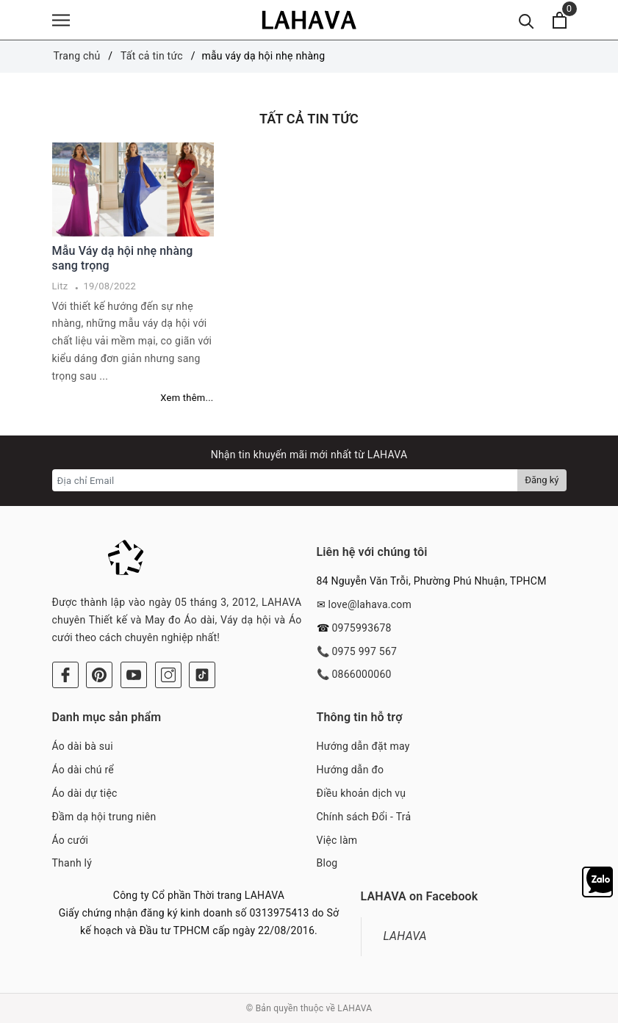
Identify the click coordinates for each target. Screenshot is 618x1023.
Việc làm (337, 840)
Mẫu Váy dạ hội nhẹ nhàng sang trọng (122, 258)
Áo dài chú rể (83, 770)
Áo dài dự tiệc (85, 793)
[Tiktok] (202, 675)
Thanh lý (72, 863)
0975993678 (361, 628)
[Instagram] (168, 675)
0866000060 (361, 674)
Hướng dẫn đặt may (363, 746)
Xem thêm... (186, 397)
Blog (327, 863)
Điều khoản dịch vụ (361, 793)
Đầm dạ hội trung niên (104, 817)
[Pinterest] (99, 675)
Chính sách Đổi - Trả (364, 817)
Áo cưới (70, 840)
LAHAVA (405, 936)
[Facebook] (65, 675)
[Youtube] (134, 675)
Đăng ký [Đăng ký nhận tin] (541, 479)
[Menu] (61, 20)
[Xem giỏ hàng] (560, 20)
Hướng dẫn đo (350, 770)
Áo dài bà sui (82, 746)
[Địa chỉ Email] (285, 480)
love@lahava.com (370, 604)
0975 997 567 (364, 651)
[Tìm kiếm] (526, 20)
